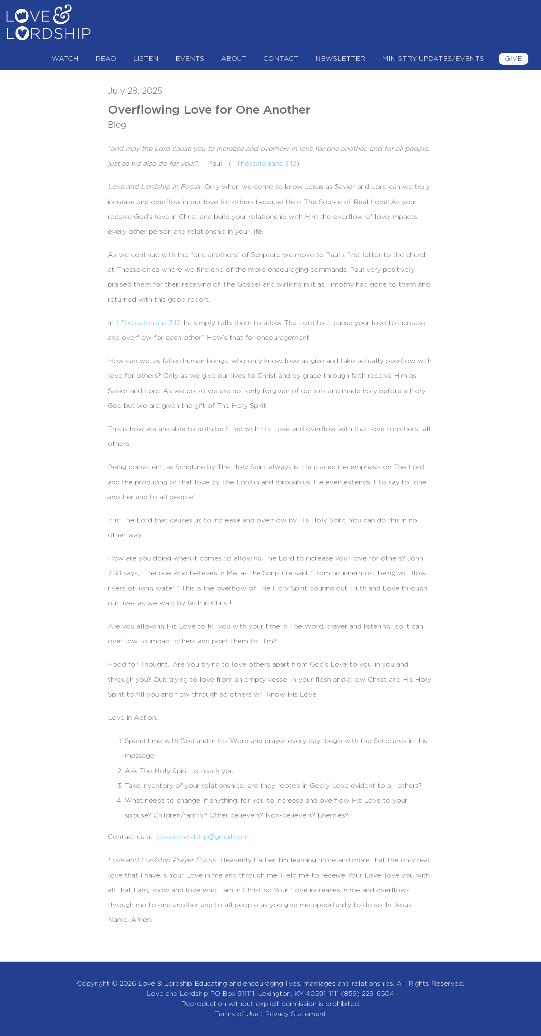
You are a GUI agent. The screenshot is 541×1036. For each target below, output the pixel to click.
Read (106, 58)
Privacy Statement (295, 1014)
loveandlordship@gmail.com (202, 837)
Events (189, 58)
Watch (65, 58)
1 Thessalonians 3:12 (148, 323)
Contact (280, 58)
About (233, 58)
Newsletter (340, 58)
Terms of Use (237, 1014)
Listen (145, 58)
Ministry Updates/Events (433, 58)
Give (513, 58)
